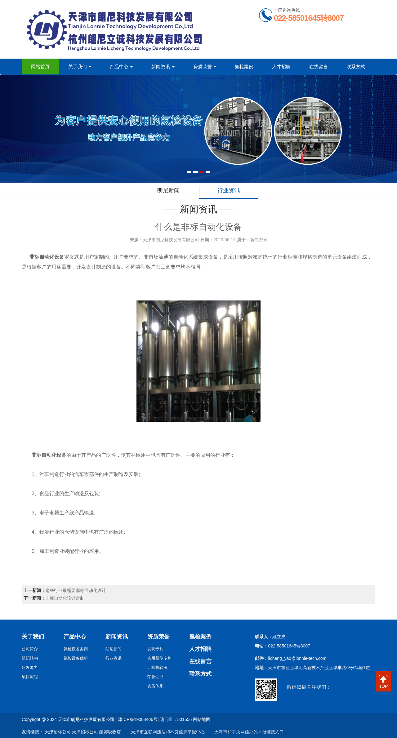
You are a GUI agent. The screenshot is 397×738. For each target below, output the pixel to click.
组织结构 (30, 658)
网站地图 (201, 719)
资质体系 (155, 686)
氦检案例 (244, 66)
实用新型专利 (159, 658)
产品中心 (121, 66)
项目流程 (30, 676)
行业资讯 (228, 190)
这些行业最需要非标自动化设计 (75, 590)
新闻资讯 (162, 66)
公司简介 (30, 649)
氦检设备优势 (76, 658)
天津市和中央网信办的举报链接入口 (245, 731)
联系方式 (355, 66)
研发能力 (30, 667)
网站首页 (40, 66)
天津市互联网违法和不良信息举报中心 (163, 731)
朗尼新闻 (168, 190)
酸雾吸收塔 (110, 731)
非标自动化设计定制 (64, 598)
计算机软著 (157, 667)
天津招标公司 (58, 731)
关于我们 (79, 66)
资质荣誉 (204, 66)
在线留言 (318, 66)
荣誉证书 (155, 676)
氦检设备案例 (76, 649)
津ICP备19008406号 (138, 719)
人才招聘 (281, 66)
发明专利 (155, 649)
